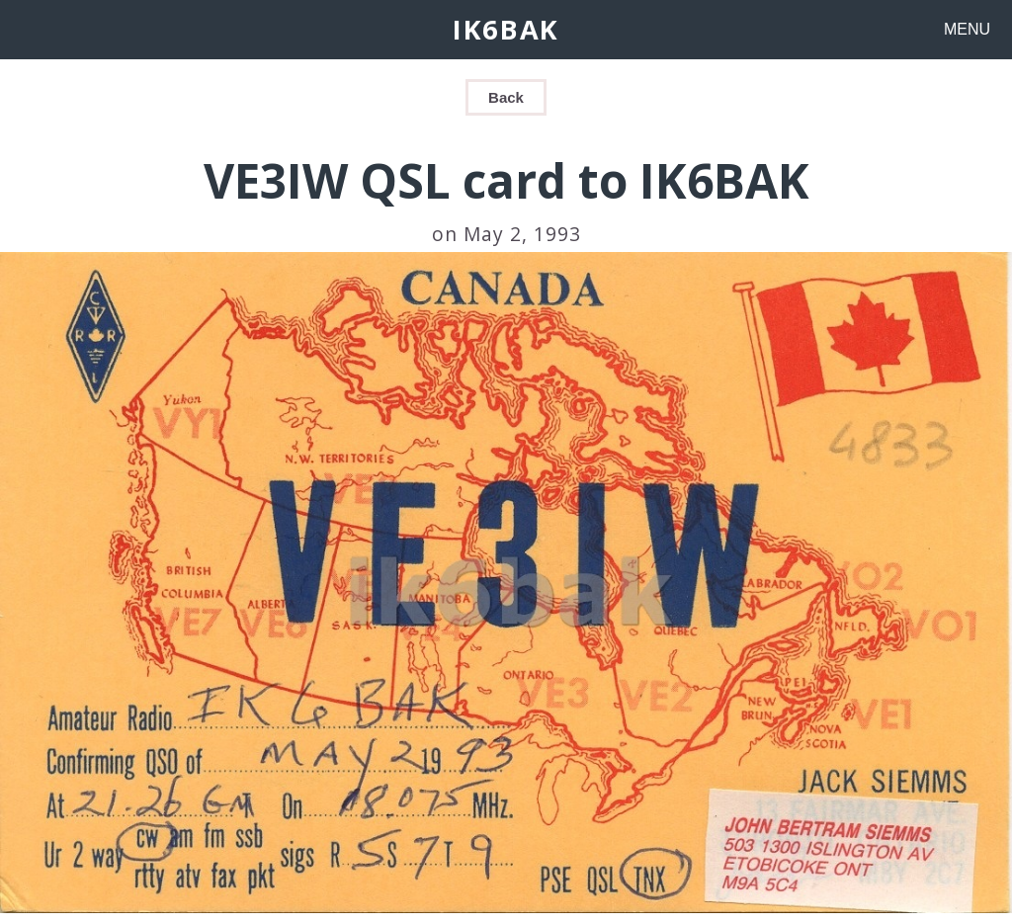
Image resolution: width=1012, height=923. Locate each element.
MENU (967, 29)
